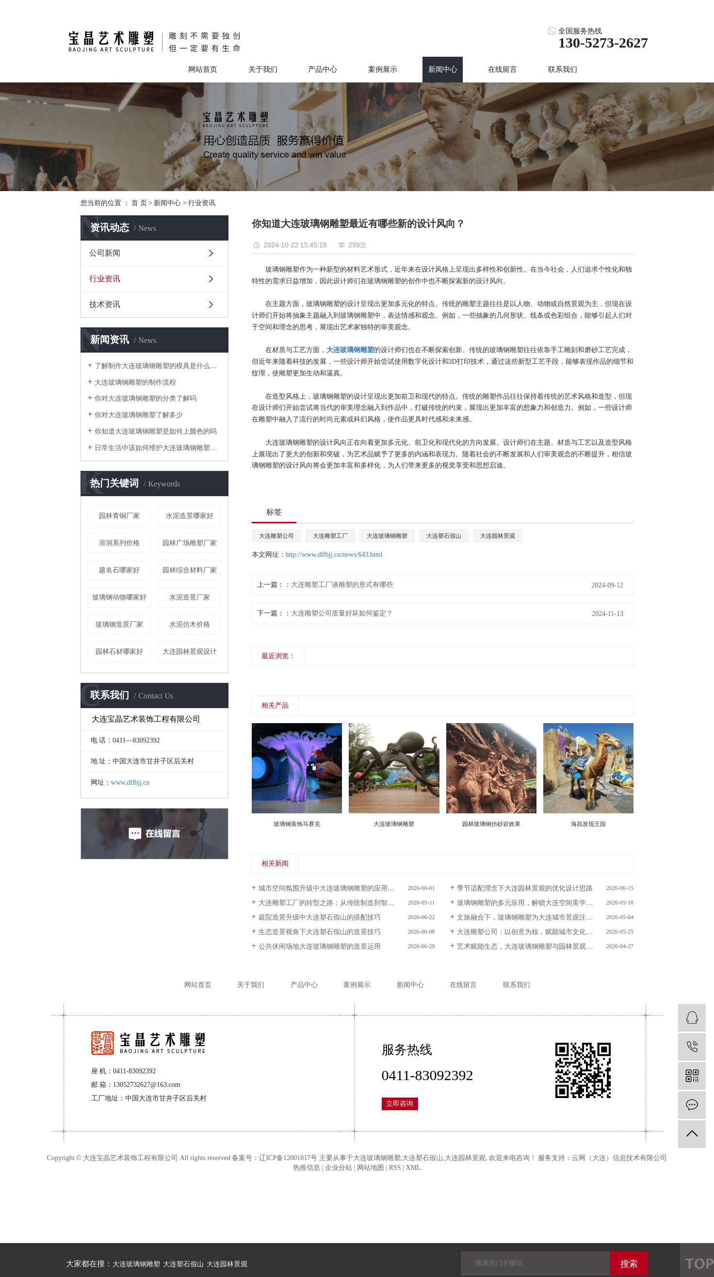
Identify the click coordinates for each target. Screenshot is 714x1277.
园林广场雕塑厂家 (189, 543)
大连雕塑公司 (276, 536)
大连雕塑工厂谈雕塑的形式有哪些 (342, 584)
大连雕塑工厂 (330, 536)
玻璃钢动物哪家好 (119, 597)
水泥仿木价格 (189, 624)
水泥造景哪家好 (189, 515)
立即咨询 (399, 1103)
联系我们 (562, 69)
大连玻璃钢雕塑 (387, 536)
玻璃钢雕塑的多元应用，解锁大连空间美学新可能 (531, 902)
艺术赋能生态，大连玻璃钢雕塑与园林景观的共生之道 (538, 946)
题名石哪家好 (119, 570)
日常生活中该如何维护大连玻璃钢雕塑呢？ (158, 448)
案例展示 (382, 69)
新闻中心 (442, 69)
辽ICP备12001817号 (288, 1158)
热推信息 (306, 1167)
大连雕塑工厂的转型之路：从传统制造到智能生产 (333, 902)
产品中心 (322, 69)
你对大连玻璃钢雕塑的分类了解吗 (145, 398)
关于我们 (262, 69)
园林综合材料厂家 (189, 570)
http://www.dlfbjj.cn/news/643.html (334, 554)
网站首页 (202, 69)
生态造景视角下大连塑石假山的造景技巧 (320, 932)
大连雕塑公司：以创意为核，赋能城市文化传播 (528, 932)
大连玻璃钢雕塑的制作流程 (135, 382)
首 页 (139, 203)
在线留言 (502, 69)
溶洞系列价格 (119, 543)
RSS (395, 1167)
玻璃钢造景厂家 (119, 624)
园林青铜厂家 (119, 515)
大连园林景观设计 (189, 651)
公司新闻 (104, 253)
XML (413, 1167)
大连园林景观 (497, 536)
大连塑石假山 (443, 536)
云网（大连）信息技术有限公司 (619, 1158)
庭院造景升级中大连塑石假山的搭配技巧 (320, 917)
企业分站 (338, 1167)
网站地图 (370, 1167)
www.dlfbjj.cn (130, 782)
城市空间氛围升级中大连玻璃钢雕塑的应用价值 (330, 888)
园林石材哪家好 (119, 651)
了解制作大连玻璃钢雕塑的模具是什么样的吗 (158, 366)
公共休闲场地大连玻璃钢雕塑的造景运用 (320, 946)
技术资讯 (104, 304)
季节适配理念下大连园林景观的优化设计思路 (525, 888)
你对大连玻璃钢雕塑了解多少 (139, 415)
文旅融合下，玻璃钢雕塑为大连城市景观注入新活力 (535, 917)
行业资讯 (201, 203)
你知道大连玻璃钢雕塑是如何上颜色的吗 (156, 431)
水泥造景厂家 (189, 597)
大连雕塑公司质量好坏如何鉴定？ (342, 613)
